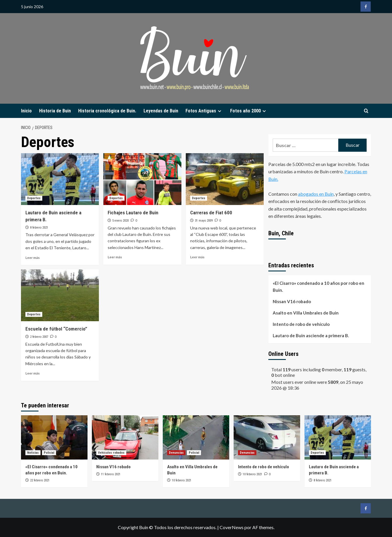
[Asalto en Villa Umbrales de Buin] (196, 437)
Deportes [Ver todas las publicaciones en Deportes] (34, 198)
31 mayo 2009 (204, 220)
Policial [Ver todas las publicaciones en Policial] (49, 453)
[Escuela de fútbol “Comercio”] (60, 295)
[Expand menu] (219, 111)
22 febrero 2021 (40, 480)
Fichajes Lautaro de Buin (133, 212)
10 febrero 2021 (181, 480)
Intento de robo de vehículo (301, 324)
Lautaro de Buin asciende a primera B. (311, 335)
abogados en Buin (316, 194)
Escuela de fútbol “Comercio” (56, 329)
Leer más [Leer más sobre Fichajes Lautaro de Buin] (115, 257)
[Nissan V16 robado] (125, 437)
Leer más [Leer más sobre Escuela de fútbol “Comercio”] (32, 373)
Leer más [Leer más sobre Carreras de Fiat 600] (197, 257)
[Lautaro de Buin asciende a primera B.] (60, 179)
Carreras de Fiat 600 (211, 212)
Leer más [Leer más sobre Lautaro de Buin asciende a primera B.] (32, 257)
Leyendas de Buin (161, 111)
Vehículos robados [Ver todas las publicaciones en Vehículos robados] (111, 453)
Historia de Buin (55, 111)
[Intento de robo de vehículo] (267, 437)
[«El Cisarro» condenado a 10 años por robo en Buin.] (54, 437)
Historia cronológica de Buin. (107, 111)
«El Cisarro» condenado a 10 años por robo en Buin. (318, 286)
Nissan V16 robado (292, 301)
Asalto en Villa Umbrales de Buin (306, 312)
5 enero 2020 (120, 220)
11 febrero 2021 (110, 474)
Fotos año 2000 (248, 111)
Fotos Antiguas (204, 111)
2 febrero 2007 (39, 337)
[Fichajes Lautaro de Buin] (142, 179)
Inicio (26, 111)
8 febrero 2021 (39, 227)
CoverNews (232, 527)
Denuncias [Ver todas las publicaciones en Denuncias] (176, 453)
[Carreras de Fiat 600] (225, 179)
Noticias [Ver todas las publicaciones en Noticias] (33, 453)
